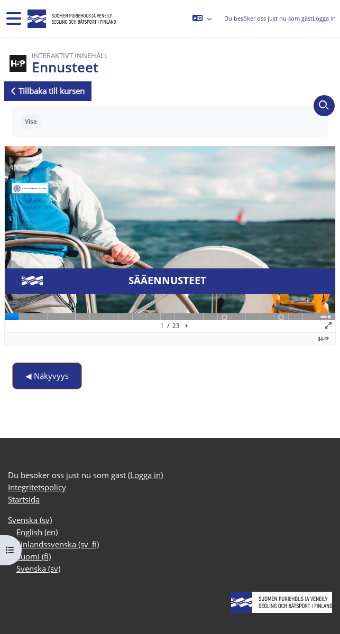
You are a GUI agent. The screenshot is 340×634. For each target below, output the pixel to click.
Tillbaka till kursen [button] (48, 91)
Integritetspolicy (37, 487)
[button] (202, 18)
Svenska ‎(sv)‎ (30, 520)
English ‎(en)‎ (37, 532)
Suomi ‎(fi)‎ (33, 556)
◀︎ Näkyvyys (47, 375)
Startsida (24, 499)
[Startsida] (70, 19)
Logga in (324, 18)
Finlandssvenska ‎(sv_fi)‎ (57, 544)
